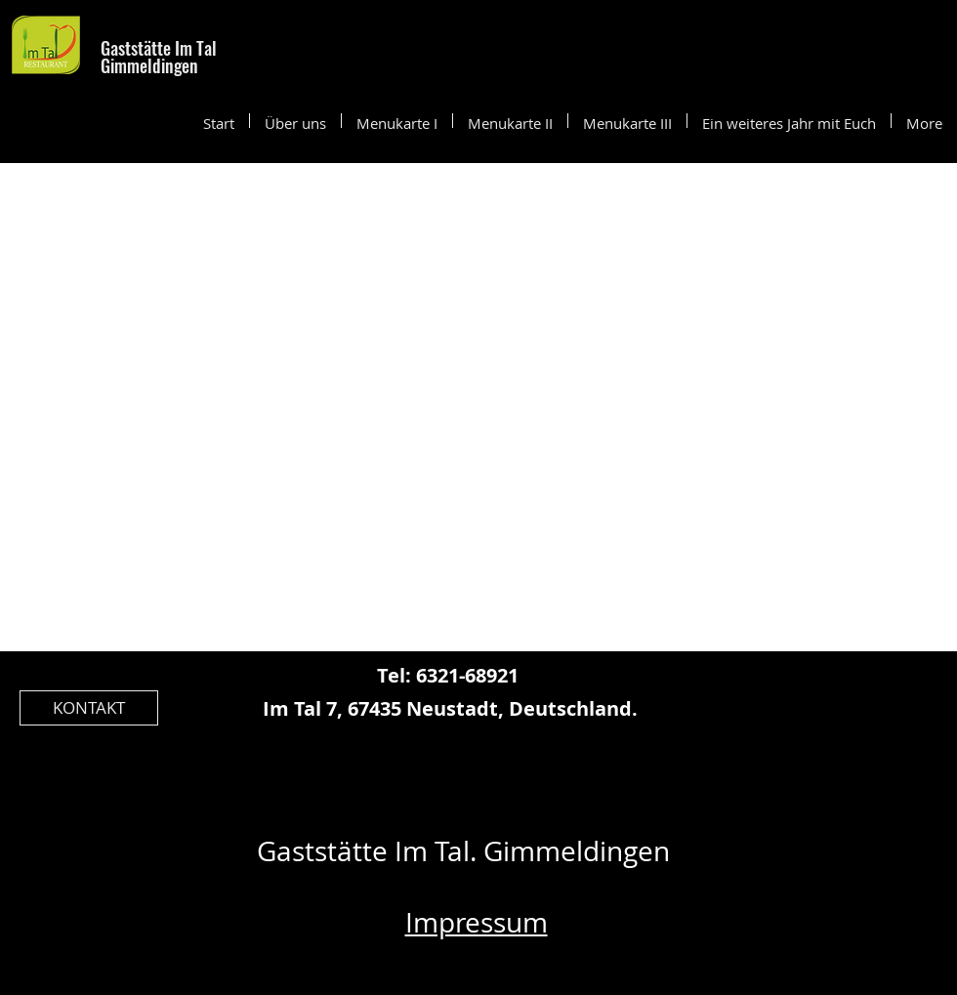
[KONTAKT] (89, 708)
